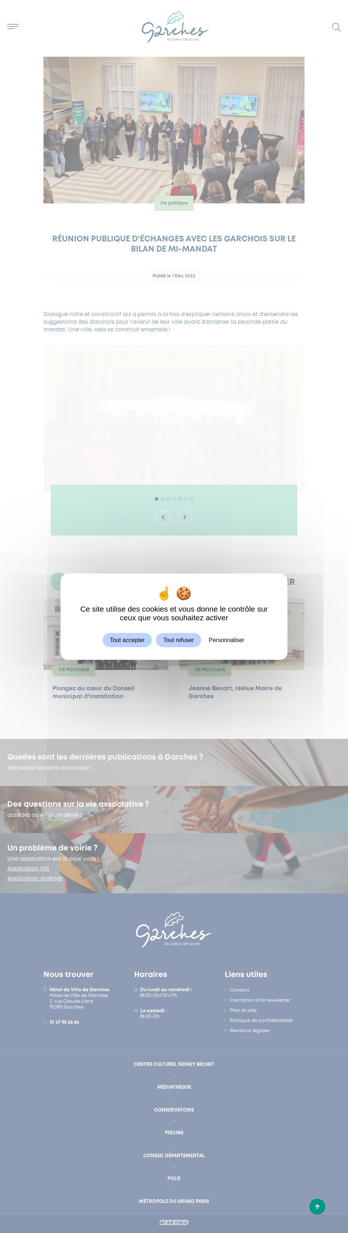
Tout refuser (178, 640)
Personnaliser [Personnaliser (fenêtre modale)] (226, 640)
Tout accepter (127, 640)
